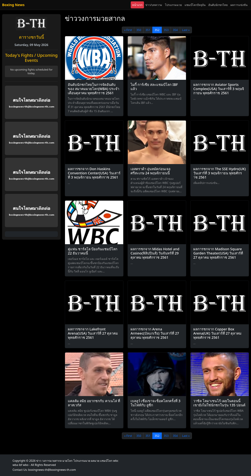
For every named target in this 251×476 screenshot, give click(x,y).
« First (128, 30)
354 (175, 30)
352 (157, 30)
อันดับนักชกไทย (218, 5)
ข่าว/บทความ (153, 5)
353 (166, 30)
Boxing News (13, 4)
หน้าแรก (137, 5)
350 (138, 30)
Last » (186, 30)
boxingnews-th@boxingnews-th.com (52, 470)
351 (148, 30)
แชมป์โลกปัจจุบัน (195, 5)
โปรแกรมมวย (173, 5)
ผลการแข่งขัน (239, 5)
